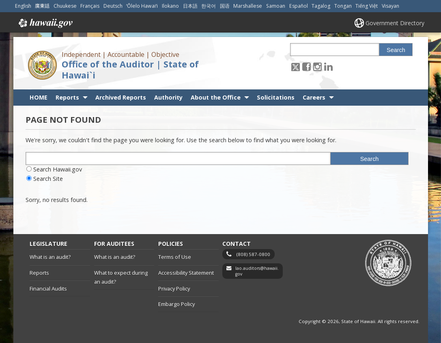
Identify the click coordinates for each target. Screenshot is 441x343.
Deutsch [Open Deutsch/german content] (113, 5)
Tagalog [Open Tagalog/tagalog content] (321, 5)
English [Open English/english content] (23, 5)
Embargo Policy (176, 304)
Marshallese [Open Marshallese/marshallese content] (247, 5)
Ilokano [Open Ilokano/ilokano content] (170, 5)
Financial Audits (48, 288)
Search (396, 50)
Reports (67, 97)
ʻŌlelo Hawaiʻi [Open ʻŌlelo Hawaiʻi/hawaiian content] (142, 5)
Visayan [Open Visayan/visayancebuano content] (390, 5)
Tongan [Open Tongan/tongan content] (343, 5)
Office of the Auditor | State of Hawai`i (130, 69)
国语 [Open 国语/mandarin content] (225, 5)
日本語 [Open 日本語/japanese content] (190, 5)
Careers (314, 97)
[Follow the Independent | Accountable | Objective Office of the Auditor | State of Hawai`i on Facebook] (306, 66)
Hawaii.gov (44, 23)
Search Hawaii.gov (57, 169)
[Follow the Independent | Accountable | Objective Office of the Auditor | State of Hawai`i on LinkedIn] (328, 66)
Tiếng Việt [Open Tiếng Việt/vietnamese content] (366, 5)
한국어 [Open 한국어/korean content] (208, 5)
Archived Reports (120, 97)
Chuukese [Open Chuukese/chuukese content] (65, 5)
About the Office (216, 97)
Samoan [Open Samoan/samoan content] (275, 5)
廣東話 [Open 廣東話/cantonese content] (42, 5)
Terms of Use (174, 257)
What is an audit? (50, 257)
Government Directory (395, 23)
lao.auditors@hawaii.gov (257, 271)
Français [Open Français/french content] (89, 5)
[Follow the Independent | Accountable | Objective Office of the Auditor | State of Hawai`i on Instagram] (317, 66)
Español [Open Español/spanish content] (298, 5)
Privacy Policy (174, 288)
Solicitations (276, 97)
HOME (38, 97)
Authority (168, 97)
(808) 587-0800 (253, 254)
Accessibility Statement (186, 272)
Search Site (48, 178)
